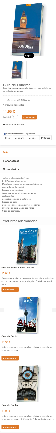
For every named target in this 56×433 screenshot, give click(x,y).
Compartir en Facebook (15, 134)
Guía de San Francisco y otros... (18, 267)
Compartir (19, 138)
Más (5, 152)
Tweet (7, 138)
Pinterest (45, 138)
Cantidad (7, 117)
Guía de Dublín (9, 405)
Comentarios (11, 169)
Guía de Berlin (9, 336)
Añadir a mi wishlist (13, 124)
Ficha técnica (11, 160)
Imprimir (32, 134)
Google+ (33, 138)
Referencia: (10, 100)
